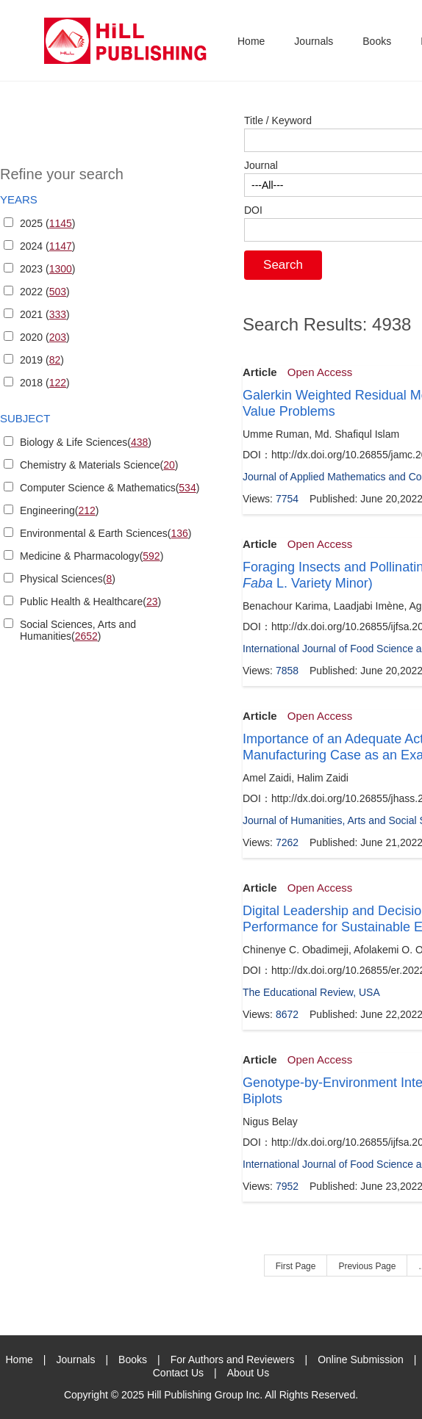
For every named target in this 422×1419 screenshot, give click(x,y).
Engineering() (59, 510)
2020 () (45, 337)
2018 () (45, 383)
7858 (287, 670)
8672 (287, 1014)
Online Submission (361, 1359)
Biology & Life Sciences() (85, 442)
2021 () (45, 314)
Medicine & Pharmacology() (91, 556)
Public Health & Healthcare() (90, 601)
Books (376, 41)
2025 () (48, 223)
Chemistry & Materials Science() (99, 465)
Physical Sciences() (67, 579)
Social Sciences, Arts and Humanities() (78, 630)
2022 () (45, 291)
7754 (287, 499)
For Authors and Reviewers (233, 1359)
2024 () (48, 246)
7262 (287, 842)
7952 (287, 1186)
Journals (313, 41)
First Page (296, 1266)
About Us (248, 1373)
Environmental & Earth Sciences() (105, 533)
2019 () (42, 360)
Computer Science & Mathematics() (109, 488)
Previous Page (367, 1266)
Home (251, 41)
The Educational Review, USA (311, 992)
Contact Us (178, 1373)
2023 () (48, 269)
